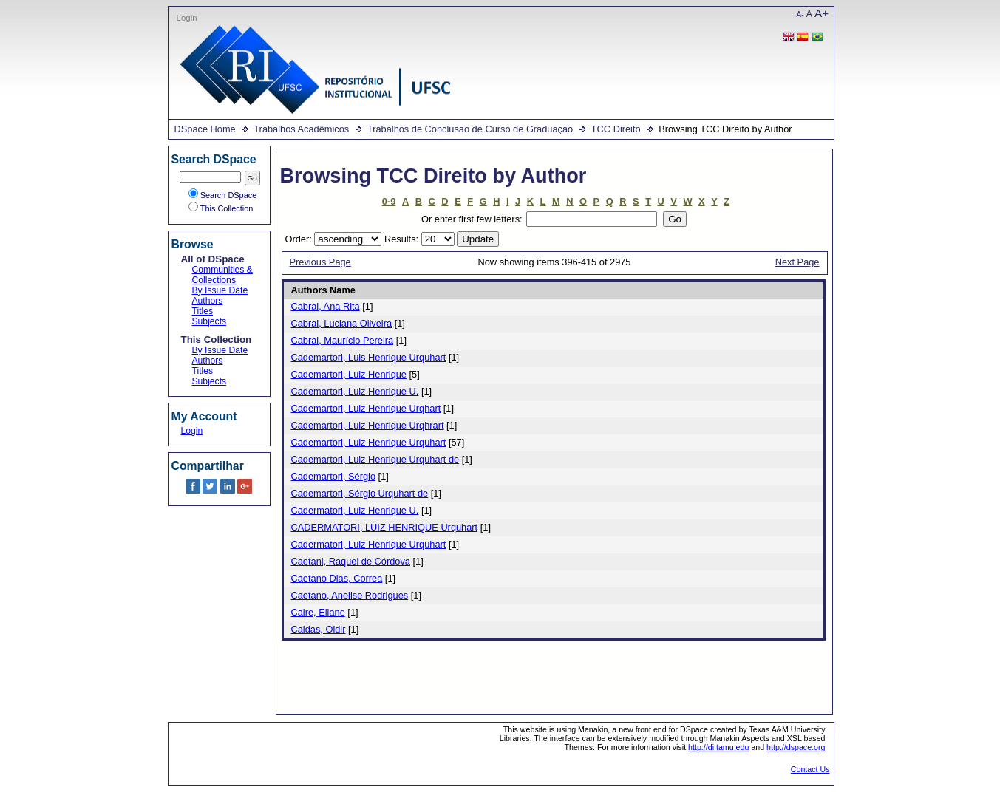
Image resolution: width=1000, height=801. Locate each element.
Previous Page (320, 261)
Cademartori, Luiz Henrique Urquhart (368, 442)
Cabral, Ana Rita (325, 306)
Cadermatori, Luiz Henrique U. (355, 510)
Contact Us (810, 769)
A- (800, 14)
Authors (207, 301)
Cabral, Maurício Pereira (342, 340)
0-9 (389, 201)
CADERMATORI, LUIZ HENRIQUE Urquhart (384, 527)
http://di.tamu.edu (718, 747)
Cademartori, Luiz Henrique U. (355, 391)
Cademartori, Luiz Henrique (349, 374)
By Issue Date (220, 290)
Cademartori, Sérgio (333, 476)
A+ (821, 13)
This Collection (221, 208)
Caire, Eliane (318, 612)
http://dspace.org (795, 747)
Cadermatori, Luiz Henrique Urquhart (368, 544)
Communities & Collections (222, 275)
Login (187, 17)
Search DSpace (222, 195)
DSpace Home (205, 128)
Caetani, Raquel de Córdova (351, 561)
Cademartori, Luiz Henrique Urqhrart (367, 425)
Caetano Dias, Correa (337, 578)
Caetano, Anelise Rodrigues (350, 595)
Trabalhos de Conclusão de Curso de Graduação (470, 128)
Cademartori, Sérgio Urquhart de (360, 493)
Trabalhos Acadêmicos (301, 128)
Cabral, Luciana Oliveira (341, 323)
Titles (203, 311)
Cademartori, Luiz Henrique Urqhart (366, 408)
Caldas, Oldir (318, 629)
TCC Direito (616, 128)
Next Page (797, 261)
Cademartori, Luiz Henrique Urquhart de (375, 459)
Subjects (209, 321)
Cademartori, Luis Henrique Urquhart (368, 357)
